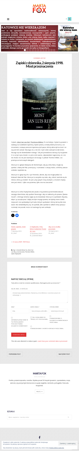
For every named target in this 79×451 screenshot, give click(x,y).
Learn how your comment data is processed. (52, 341)
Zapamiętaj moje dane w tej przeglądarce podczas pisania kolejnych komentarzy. (19, 323)
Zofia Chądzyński (16, 254)
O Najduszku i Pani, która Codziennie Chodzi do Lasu (38, 229)
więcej (39, 392)
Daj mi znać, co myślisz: (19, 289)
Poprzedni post (15, 354)
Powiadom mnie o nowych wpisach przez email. (47, 329)
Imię (13, 307)
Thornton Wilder (29, 252)
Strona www (54, 307)
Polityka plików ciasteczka (56, 448)
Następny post (64, 354)
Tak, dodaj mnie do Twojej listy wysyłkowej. (39, 318)
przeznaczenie (20, 252)
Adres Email (34, 307)
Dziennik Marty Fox (22, 250)
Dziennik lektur (39, 58)
